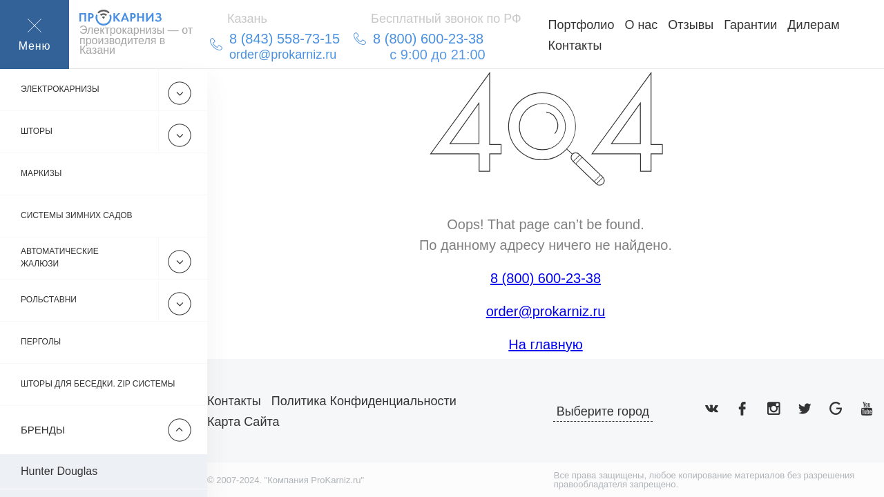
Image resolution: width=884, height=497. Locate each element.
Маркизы (41, 174)
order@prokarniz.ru (546, 311)
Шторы (36, 132)
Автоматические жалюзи (60, 258)
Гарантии (750, 25)
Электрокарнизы (60, 90)
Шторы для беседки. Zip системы (98, 384)
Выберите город (603, 411)
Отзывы (690, 25)
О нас (640, 25)
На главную (545, 344)
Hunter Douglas (59, 471)
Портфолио (581, 25)
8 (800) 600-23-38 (545, 278)
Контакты (575, 45)
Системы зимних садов (77, 216)
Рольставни (49, 300)
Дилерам (813, 25)
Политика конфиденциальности (364, 401)
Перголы (41, 342)
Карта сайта (243, 422)
